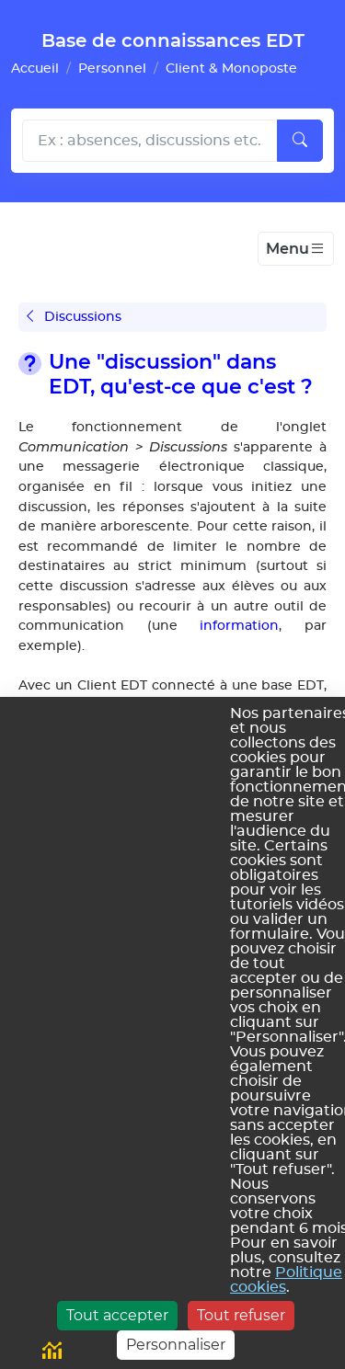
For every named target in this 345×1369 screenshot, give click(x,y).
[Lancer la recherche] (300, 141)
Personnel (112, 68)
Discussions (74, 317)
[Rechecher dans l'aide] (150, 141)
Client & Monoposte (231, 68)
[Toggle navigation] (296, 249)
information (239, 626)
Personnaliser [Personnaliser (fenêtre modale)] (175, 1344)
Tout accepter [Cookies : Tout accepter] (117, 1315)
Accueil (35, 68)
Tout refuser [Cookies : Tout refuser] (241, 1315)
